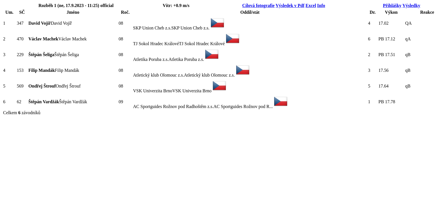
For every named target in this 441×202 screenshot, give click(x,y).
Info (321, 5)
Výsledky (411, 5)
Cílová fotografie (258, 5)
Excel (310, 5)
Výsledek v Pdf (290, 5)
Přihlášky (392, 5)
